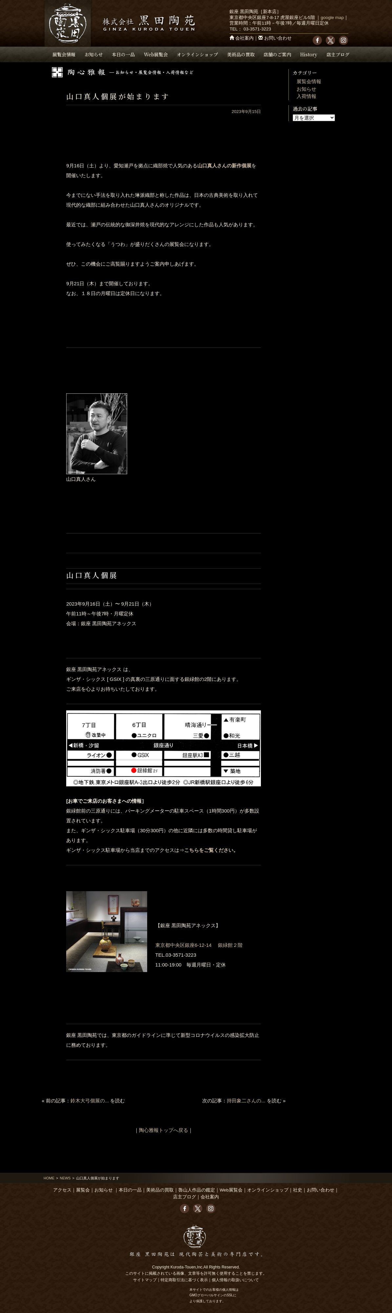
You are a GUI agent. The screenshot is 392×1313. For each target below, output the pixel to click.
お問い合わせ (278, 38)
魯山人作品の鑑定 (196, 1190)
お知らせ (94, 54)
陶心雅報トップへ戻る (163, 1130)
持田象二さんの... (246, 1100)
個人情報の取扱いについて (235, 1280)
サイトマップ (145, 1280)
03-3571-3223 (257, 29)
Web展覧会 (156, 54)
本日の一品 (123, 54)
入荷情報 (306, 96)
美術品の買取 (241, 54)
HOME (49, 1178)
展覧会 (83, 1190)
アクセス (62, 1190)
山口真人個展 (92, 575)
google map (332, 17)
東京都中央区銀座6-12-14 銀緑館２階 (199, 945)
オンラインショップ (197, 54)
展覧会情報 (63, 54)
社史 (297, 1190)
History (308, 54)
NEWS (65, 1178)
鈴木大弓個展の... (89, 1100)
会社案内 (244, 38)
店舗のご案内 (277, 54)
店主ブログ (337, 54)
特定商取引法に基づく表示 (184, 1280)
